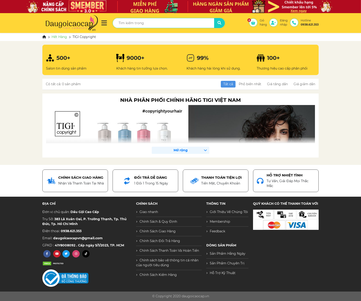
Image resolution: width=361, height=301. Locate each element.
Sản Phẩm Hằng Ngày (227, 253)
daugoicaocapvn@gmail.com (78, 238)
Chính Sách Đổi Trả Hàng (160, 241)
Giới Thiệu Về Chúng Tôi (229, 212)
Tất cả (228, 84)
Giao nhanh (149, 212)
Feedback (217, 231)
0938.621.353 (71, 231)
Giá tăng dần (277, 84)
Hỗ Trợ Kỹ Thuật (223, 273)
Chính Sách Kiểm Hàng (158, 275)
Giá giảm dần (304, 84)
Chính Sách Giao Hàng (158, 231)
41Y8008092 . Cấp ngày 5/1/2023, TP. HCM (89, 245)
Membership (220, 221)
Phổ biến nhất (250, 84)
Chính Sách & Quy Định (158, 221)
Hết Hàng (59, 37)
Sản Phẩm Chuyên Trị (227, 263)
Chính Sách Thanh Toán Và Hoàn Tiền (169, 250)
